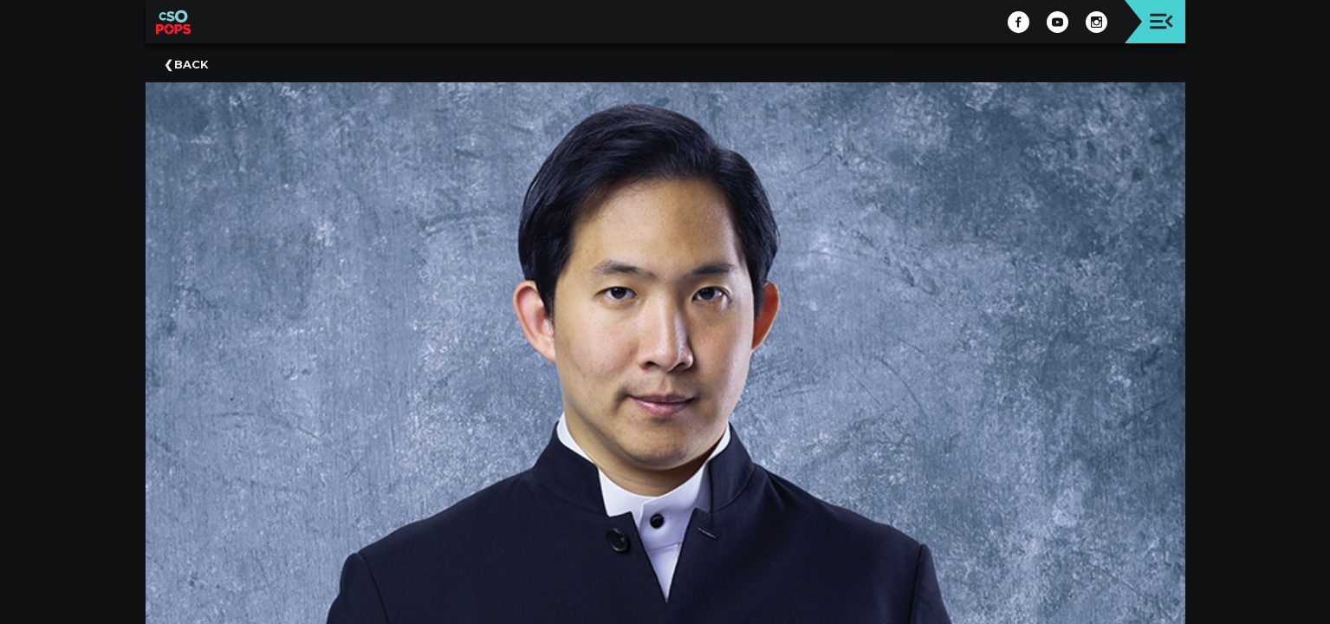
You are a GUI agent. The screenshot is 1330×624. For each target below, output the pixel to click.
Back (191, 64)
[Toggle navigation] (1161, 21)
